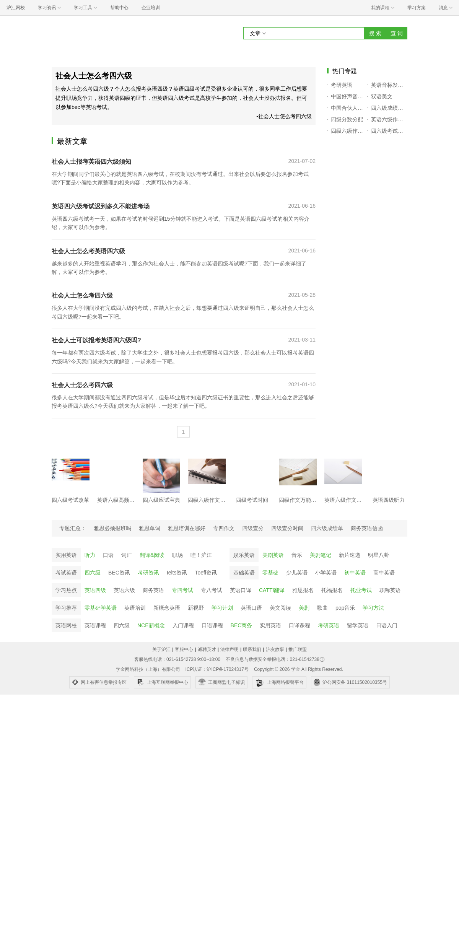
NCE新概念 (151, 625)
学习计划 (222, 608)
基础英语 (244, 573)
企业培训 (151, 7)
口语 (108, 555)
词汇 (126, 555)
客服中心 (184, 649)
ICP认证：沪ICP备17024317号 (216, 669)
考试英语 (66, 573)
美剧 (304, 608)
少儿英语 (297, 573)
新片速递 (349, 555)
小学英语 (326, 573)
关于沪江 (161, 649)
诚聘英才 (207, 649)
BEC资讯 (119, 573)
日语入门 (386, 625)
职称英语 (390, 590)
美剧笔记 (320, 555)
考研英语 (328, 625)
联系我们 (252, 649)
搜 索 (375, 33)
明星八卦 (378, 555)
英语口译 (240, 590)
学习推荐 (66, 608)
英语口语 (251, 608)
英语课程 (95, 625)
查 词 (397, 33)
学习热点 (66, 590)
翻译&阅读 (152, 555)
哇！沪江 (201, 555)
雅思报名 (303, 590)
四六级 (93, 573)
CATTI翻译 (272, 590)
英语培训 (135, 608)
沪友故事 (275, 649)
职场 (177, 555)
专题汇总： (72, 528)
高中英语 (384, 573)
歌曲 (322, 608)
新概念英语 (166, 608)
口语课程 (212, 625)
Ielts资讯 (177, 573)
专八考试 (211, 590)
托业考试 (361, 590)
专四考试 (182, 590)
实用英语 (66, 555)
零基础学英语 (101, 608)
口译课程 (299, 625)
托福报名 (332, 590)
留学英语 (357, 625)
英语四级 (95, 590)
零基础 (270, 573)
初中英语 (355, 573)
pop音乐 (345, 608)
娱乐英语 (244, 555)
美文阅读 (280, 608)
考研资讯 (148, 573)
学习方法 (373, 608)
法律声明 (229, 649)
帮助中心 (119, 7)
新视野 (196, 608)
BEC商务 (241, 625)
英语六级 (124, 590)
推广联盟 (297, 649)
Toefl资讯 (206, 573)
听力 (90, 555)
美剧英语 (273, 555)
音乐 (296, 555)
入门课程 (183, 625)
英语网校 (66, 625)
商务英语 (153, 590)
